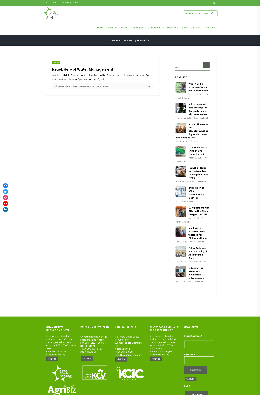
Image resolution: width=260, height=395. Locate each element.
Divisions (112, 27)
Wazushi (190, 378)
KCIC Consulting (63, 3)
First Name (189, 354)
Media (124, 27)
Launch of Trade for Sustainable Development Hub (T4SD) (198, 172)
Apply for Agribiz (191, 27)
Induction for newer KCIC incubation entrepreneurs (196, 273)
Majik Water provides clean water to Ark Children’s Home (197, 233)
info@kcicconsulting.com (128, 355)
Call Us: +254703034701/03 (200, 13)
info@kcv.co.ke (88, 351)
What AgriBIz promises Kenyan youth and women (198, 87)
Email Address (193, 336)
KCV (52, 3)
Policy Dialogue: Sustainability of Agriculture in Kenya (197, 253)
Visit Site (52, 358)
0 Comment (104, 86)
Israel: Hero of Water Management (82, 69)
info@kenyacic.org (55, 354)
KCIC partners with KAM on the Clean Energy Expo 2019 (198, 211)
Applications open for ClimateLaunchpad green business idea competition (192, 131)
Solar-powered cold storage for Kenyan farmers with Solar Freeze (198, 109)
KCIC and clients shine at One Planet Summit (197, 151)
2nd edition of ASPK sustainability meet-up (196, 192)
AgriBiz (75, 3)
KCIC (45, 3)
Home (100, 27)
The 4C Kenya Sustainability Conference (154, 27)
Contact (210, 27)
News (56, 62)
